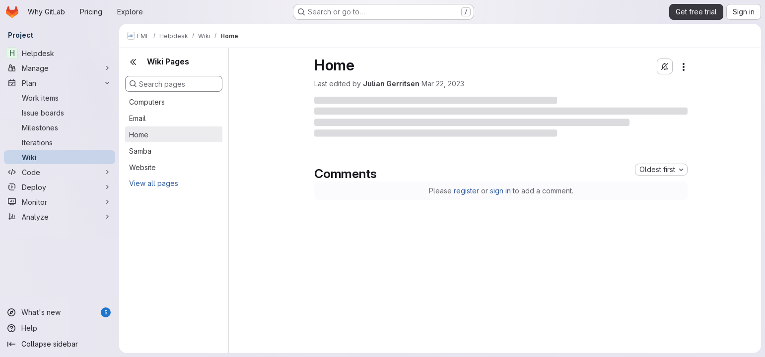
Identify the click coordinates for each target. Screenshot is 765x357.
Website (142, 167)
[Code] (59, 172)
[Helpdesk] (59, 53)
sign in (500, 190)
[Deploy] (59, 187)
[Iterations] (59, 142)
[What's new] (59, 312)
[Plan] (59, 83)
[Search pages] (173, 84)
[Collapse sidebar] (59, 344)
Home (138, 134)
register (466, 190)
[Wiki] (59, 157)
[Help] (59, 328)
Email (137, 118)
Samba (140, 151)
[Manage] (59, 68)
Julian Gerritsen (391, 83)
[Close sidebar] (133, 62)
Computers (147, 102)
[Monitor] (59, 202)
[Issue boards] (59, 112)
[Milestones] (59, 127)
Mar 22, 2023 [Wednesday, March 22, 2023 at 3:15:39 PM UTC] (442, 83)
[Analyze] (59, 217)
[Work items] (59, 98)
